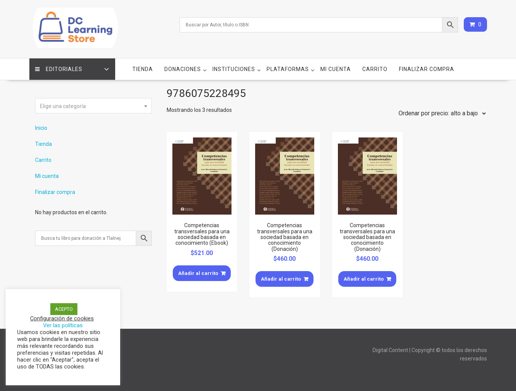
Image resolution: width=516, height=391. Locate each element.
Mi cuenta (335, 69)
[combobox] (93, 105)
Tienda (142, 69)
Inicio (41, 128)
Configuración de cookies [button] (62, 318)
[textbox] (93, 106)
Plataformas (288, 69)
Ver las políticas (63, 325)
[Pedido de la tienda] (440, 113)
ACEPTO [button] (64, 309)
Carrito (374, 69)
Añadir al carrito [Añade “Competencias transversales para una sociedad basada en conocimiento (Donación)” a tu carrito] (281, 279)
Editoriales (58, 69)
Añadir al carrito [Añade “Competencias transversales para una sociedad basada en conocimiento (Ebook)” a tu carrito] (198, 273)
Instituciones (233, 69)
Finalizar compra (426, 69)
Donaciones (182, 69)
